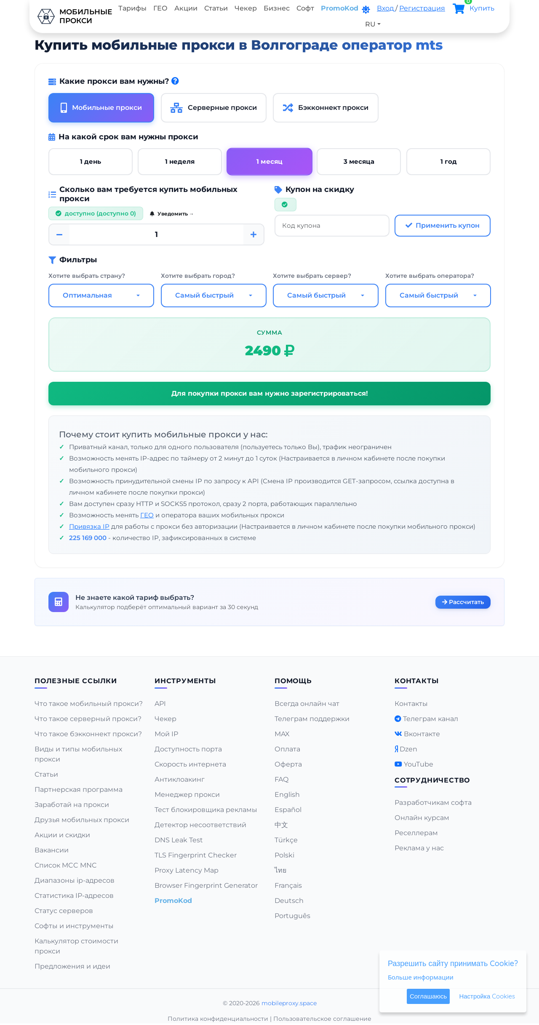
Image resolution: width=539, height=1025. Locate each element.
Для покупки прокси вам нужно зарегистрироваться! (269, 393)
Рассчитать (463, 602)
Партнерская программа (79, 789)
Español (288, 810)
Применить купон (443, 225)
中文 (281, 825)
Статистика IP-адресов (74, 896)
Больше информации (421, 977)
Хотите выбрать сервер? (312, 276)
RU (370, 24)
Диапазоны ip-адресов (75, 880)
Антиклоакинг (180, 779)
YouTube (418, 764)
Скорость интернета (190, 764)
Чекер (246, 8)
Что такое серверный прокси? (88, 719)
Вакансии (52, 850)
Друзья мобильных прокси (82, 820)
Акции (185, 8)
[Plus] (253, 235)
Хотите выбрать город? (198, 276)
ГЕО (160, 8)
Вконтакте (422, 734)
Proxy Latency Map (187, 870)
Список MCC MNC (66, 865)
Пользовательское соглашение (322, 1018)
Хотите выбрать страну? (86, 276)
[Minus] (59, 235)
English (287, 795)
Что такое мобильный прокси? (89, 704)
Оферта (288, 764)
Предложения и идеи (72, 966)
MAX (282, 734)
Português (292, 916)
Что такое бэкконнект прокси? (88, 734)
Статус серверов (64, 911)
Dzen (408, 749)
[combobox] (101, 295)
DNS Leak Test (179, 840)
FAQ (281, 779)
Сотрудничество (432, 780)
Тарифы (132, 8)
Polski (284, 855)
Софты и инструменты (74, 926)
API (160, 704)
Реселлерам (416, 833)
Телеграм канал (430, 719)
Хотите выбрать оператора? (429, 276)
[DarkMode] (366, 10)
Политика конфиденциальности (218, 1018)
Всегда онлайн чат (307, 704)
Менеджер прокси (187, 795)
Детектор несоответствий (200, 825)
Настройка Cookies (487, 996)
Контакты (411, 704)
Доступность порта (188, 749)
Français (288, 885)
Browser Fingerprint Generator (206, 885)
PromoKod (339, 8)
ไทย (280, 870)
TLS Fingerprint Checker (196, 855)
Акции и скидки (62, 835)
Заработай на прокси (72, 805)
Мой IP (166, 734)
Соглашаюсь (428, 996)
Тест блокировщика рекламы (206, 810)
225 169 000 (88, 538)
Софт (305, 8)
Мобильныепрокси (72, 16)
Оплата (287, 749)
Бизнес (277, 8)
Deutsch (289, 901)
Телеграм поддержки (312, 719)
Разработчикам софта (433, 803)
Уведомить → (172, 214)
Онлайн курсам (422, 818)
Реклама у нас (419, 848)
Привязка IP (89, 526)
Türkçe (286, 840)
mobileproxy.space (289, 1003)
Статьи (216, 8)
